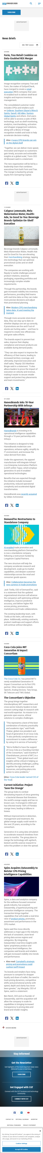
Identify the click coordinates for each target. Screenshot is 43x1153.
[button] (39, 3)
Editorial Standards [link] (14, 1125)
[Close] (40, 1130)
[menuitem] (14, 1112)
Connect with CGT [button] (21, 1099)
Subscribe (11, 12)
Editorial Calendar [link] (22, 1119)
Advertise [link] (34, 1119)
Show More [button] (9, 1027)
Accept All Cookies (21, 1149)
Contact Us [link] (9, 1119)
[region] (21, 1140)
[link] (14, 1112)
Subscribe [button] (21, 1074)
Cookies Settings (21, 1143)
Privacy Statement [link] (29, 1125)
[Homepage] (9, 3)
